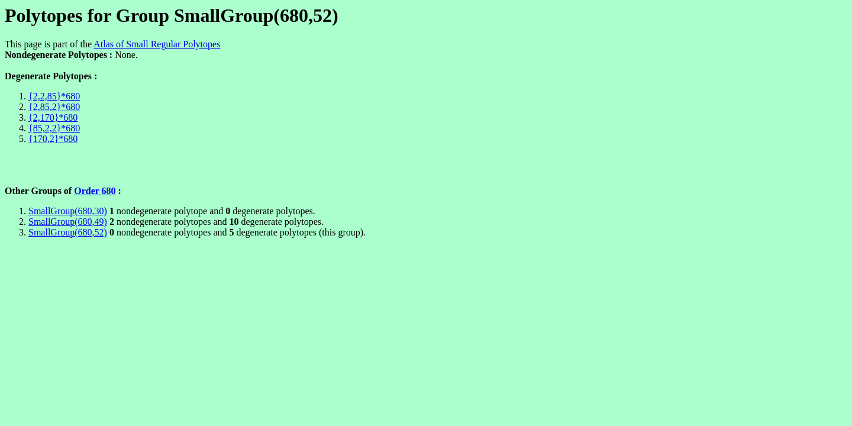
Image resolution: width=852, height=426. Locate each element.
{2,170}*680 (53, 117)
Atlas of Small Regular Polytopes (156, 44)
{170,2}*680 (53, 139)
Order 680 (94, 191)
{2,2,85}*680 (54, 96)
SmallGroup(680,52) (67, 232)
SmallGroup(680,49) (67, 222)
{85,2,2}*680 (54, 128)
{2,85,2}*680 (54, 107)
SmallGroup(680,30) (67, 211)
